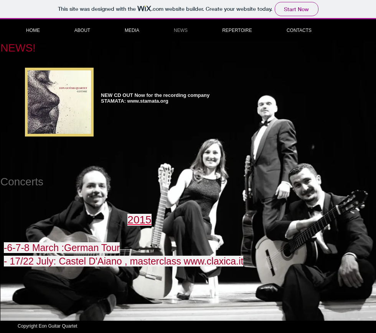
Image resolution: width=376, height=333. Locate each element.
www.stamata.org (147, 101)
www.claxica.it (214, 261)
